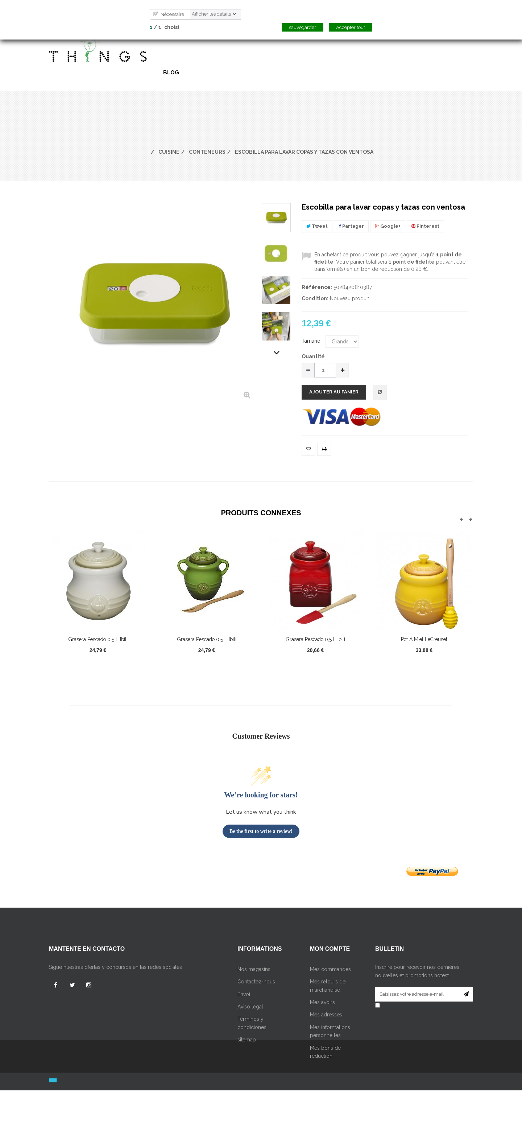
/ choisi (164, 27)
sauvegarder (302, 27)
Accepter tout (350, 27)
